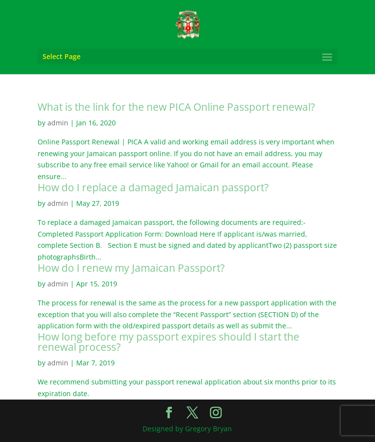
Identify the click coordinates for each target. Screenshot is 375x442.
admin (57, 122)
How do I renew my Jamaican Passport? (131, 268)
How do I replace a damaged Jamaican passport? (153, 187)
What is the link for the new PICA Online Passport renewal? (176, 107)
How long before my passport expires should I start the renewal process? (168, 342)
